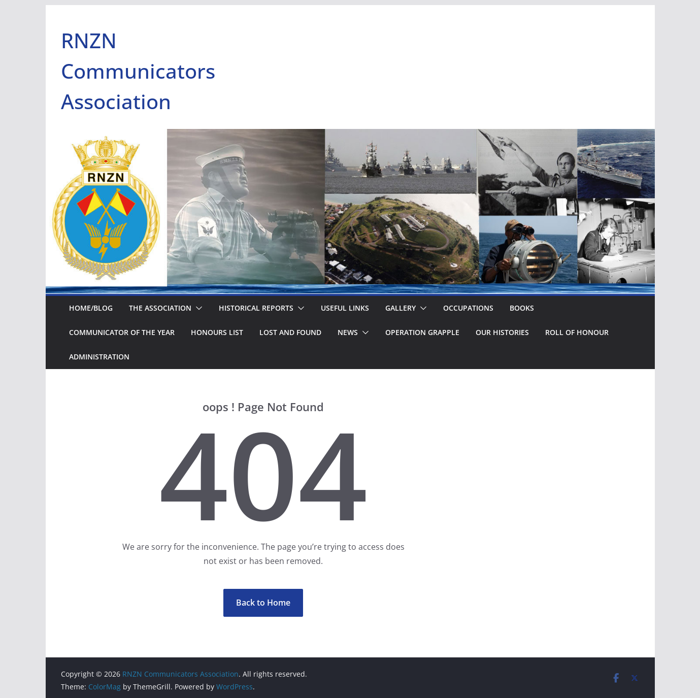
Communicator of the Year (122, 332)
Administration (99, 356)
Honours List (217, 332)
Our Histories (502, 332)
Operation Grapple (422, 332)
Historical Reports (256, 308)
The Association (160, 308)
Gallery (400, 308)
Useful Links (345, 308)
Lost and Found (290, 332)
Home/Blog (91, 308)
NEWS (348, 332)
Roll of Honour (577, 332)
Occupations (468, 308)
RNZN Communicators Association (138, 70)
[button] (197, 308)
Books (522, 308)
